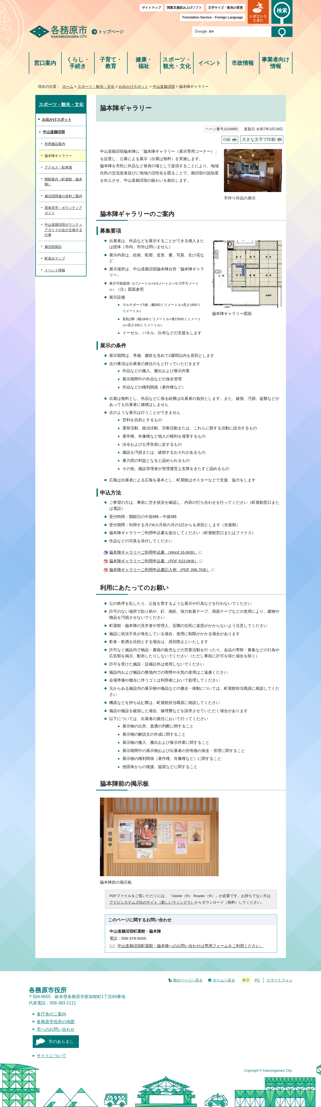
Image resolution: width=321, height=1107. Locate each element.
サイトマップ (151, 7)
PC (257, 980)
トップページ (110, 32)
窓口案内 (45, 63)
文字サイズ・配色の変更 (225, 7)
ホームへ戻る (224, 980)
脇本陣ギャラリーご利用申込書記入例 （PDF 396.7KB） (161, 569)
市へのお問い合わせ (56, 1029)
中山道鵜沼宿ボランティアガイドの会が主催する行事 (63, 230)
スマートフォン (280, 980)
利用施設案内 (55, 144)
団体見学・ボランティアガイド (63, 210)
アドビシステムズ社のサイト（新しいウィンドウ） (151, 902)
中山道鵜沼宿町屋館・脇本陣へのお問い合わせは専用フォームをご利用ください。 (190, 945)
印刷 (227, 140)
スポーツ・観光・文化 (176, 62)
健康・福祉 (144, 62)
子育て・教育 (111, 62)
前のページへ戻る (188, 980)
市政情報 (243, 63)
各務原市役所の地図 (56, 1021)
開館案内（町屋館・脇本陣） (63, 181)
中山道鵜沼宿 (164, 86)
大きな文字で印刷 (259, 139)
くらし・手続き (77, 62)
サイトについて (51, 1055)
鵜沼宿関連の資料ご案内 (63, 196)
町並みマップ (55, 258)
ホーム (67, 86)
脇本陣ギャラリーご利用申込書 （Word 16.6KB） (155, 552)
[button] (258, 12)
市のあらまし (61, 1041)
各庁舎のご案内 (51, 1014)
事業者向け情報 (276, 62)
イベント (209, 63)
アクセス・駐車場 (58, 167)
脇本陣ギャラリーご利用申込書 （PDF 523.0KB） (156, 561)
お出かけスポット (133, 86)
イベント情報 (55, 270)
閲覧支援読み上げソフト (184, 7)
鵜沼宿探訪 (53, 247)
